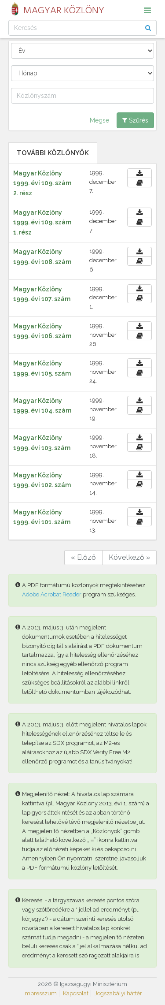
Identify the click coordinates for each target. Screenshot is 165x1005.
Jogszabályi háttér (118, 993)
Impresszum (40, 993)
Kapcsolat (75, 993)
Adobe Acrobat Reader (51, 594)
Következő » (129, 557)
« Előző (83, 557)
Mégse (99, 120)
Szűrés (135, 120)
